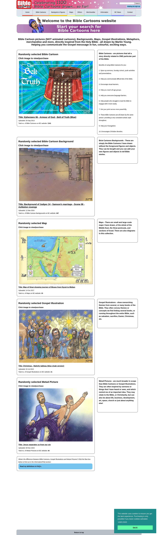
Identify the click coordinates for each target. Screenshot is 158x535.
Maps (71, 12)
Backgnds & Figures (58, 12)
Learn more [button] (122, 522)
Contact (130, 12)
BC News (118, 12)
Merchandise (90, 12)
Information (104, 12)
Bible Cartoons (41, 12)
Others (79, 12)
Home (27, 12)
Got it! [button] (135, 527)
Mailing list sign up (133, 6)
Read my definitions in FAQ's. (31, 466)
